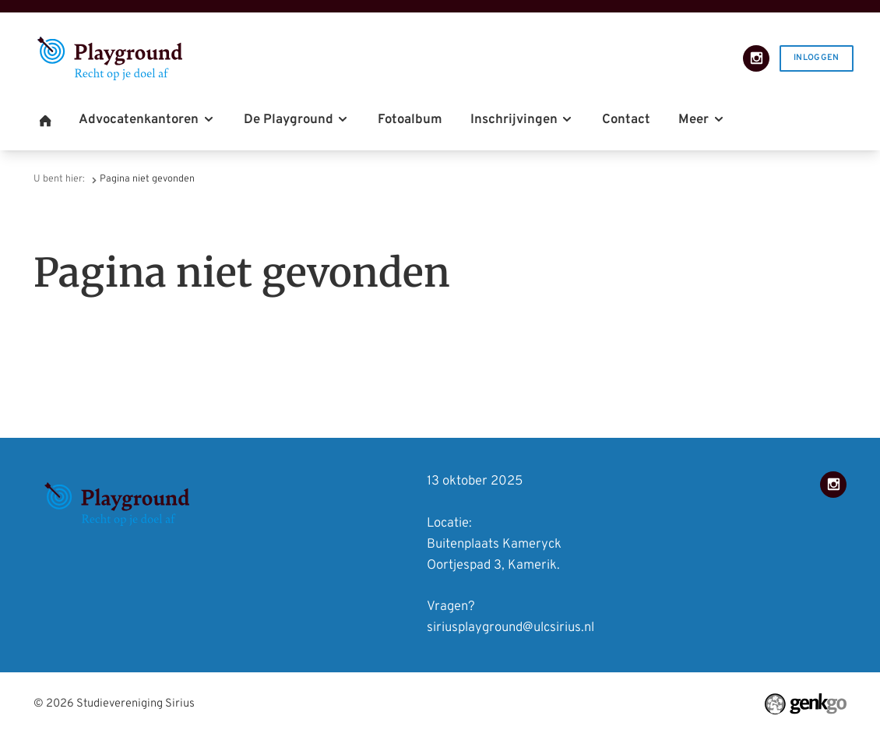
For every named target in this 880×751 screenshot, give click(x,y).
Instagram (756, 58)
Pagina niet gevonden (147, 179)
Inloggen (817, 57)
